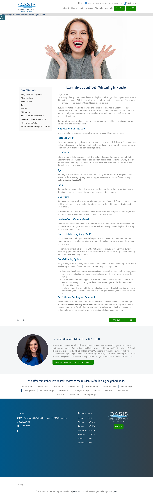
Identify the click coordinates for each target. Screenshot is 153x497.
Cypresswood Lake (123, 390)
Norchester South (64, 390)
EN (79, 3)
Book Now (117, 9)
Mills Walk (60, 394)
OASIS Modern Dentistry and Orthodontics (79, 304)
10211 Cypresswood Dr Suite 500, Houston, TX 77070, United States (42, 418)
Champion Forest (26, 386)
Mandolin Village (126, 386)
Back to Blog (22, 320)
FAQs (108, 8)
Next (129, 320)
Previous (114, 320)
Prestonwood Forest (109, 386)
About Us (63, 8)
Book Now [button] (119, 426)
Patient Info (95, 8)
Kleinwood (108, 390)
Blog (9, 14)
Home (4, 14)
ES (82, 3)
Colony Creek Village (82, 390)
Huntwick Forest (42, 386)
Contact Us (79, 8)
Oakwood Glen (74, 394)
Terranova (97, 390)
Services (87, 8)
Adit (115, 491)
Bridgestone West (74, 386)
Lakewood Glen (58, 386)
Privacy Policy (78, 491)
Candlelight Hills (29, 390)
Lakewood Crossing (91, 386)
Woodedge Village (89, 394)
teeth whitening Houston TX (69, 180)
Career (103, 8)
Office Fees (70, 8)
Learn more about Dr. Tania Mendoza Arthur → (74, 362)
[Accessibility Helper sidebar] (2, 17)
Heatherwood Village (47, 390)
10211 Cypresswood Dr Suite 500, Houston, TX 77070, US (103, 4)
